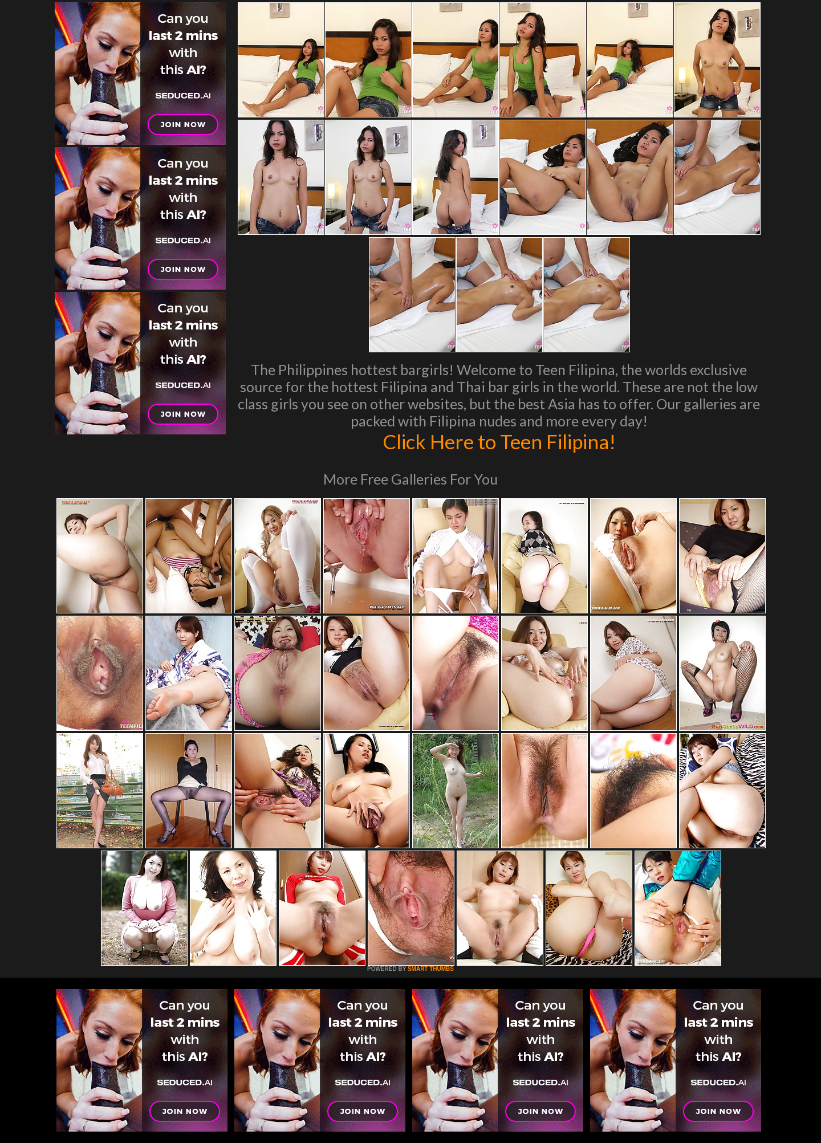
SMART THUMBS (431, 969)
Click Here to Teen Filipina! (499, 441)
